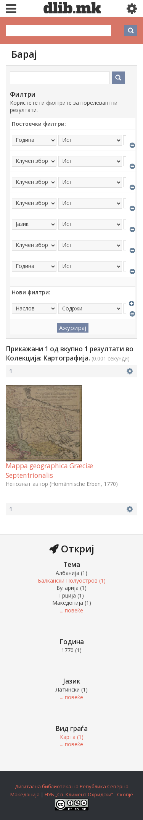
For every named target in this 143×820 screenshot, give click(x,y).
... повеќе (71, 610)
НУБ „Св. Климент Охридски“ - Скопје (89, 794)
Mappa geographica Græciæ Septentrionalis (49, 470)
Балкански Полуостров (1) (72, 580)
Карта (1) (72, 736)
